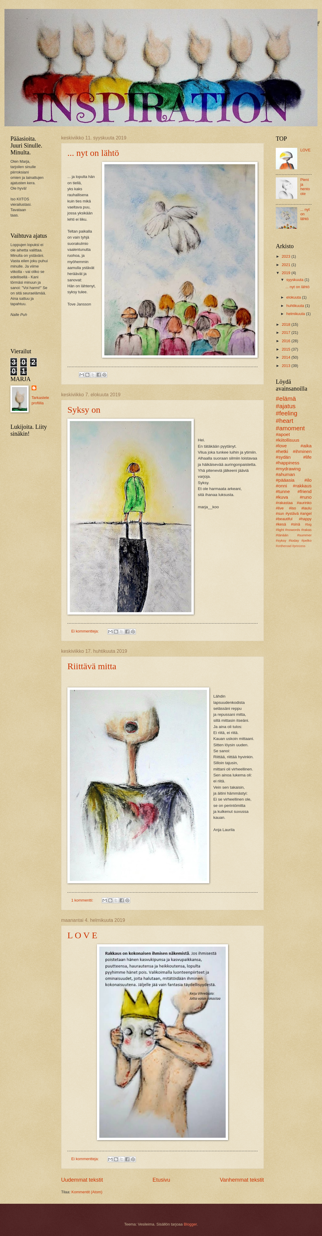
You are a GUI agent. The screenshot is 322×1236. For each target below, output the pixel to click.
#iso (292, 508)
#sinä (295, 524)
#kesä (281, 524)
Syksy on (83, 409)
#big (308, 524)
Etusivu (161, 1180)
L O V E (82, 935)
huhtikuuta (295, 305)
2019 (286, 273)
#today (294, 540)
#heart (284, 420)
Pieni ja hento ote (305, 186)
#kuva (282, 497)
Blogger (190, 1224)
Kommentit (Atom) (87, 1192)
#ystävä (291, 513)
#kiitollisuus (287, 440)
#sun (280, 513)
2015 (286, 349)
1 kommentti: (82, 900)
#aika (306, 445)
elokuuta (294, 297)
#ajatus (285, 406)
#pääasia (285, 480)
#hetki (282, 451)
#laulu (306, 508)
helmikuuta (296, 313)
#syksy (281, 540)
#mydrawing (288, 468)
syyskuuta (295, 279)
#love (281, 445)
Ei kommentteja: (85, 631)
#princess (298, 546)
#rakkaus (302, 485)
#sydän (283, 457)
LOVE (305, 150)
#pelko (306, 540)
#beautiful (284, 519)
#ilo (308, 480)
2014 (286, 357)
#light (280, 530)
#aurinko (304, 502)
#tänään (282, 535)
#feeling (286, 413)
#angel (306, 513)
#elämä (286, 398)
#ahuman (285, 474)
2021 (286, 264)
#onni (281, 485)
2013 (286, 365)
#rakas (306, 530)
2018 (286, 324)
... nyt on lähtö (93, 153)
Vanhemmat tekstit (242, 1180)
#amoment (290, 428)
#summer (304, 535)
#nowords (292, 530)
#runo (306, 497)
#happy (305, 519)
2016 (286, 341)
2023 (286, 256)
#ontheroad (283, 546)
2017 (286, 332)
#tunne (283, 491)
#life (307, 457)
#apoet (283, 434)
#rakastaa (284, 502)
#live (280, 508)
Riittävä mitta (91, 666)
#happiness (287, 462)
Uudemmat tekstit (82, 1180)
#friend (305, 491)
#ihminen (302, 451)
